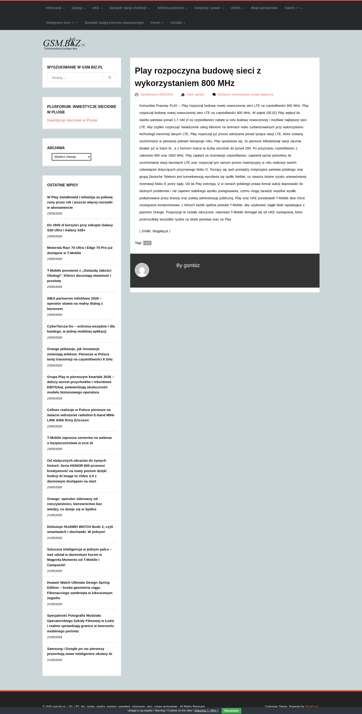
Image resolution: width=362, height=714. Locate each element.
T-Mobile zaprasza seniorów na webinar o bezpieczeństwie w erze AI (79, 440)
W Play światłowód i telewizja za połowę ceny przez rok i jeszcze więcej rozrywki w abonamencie (80, 202)
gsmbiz (200, 94)
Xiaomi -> (292, 8)
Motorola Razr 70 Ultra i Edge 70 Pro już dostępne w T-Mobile (79, 250)
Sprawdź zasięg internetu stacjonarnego (114, 22)
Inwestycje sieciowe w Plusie (72, 120)
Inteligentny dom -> (60, 22)
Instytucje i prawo (207, 8)
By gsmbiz (188, 265)
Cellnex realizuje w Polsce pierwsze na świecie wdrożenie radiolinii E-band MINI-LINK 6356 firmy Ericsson (81, 415)
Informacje (53, 8)
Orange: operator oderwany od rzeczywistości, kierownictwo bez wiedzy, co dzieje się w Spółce (74, 504)
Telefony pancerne (170, 8)
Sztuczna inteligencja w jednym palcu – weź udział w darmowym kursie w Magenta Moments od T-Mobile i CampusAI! (79, 557)
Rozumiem (231, 710)
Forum (155, 22)
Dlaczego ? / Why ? (207, 710)
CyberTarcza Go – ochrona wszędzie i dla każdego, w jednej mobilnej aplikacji (81, 328)
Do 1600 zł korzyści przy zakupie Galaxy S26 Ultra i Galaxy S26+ (80, 227)
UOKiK (236, 8)
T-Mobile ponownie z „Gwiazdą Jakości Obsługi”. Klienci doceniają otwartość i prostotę (79, 275)
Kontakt (176, 22)
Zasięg (77, 8)
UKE (95, 8)
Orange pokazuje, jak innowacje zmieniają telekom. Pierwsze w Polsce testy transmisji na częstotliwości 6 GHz (80, 354)
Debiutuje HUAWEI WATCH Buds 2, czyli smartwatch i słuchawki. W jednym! (80, 529)
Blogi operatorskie (264, 8)
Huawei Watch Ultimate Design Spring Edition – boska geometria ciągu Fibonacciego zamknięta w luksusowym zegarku (79, 590)
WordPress (312, 706)
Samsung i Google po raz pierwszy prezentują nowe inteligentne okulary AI (79, 651)
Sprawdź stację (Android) (128, 8)
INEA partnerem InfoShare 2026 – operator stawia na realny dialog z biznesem (75, 303)
